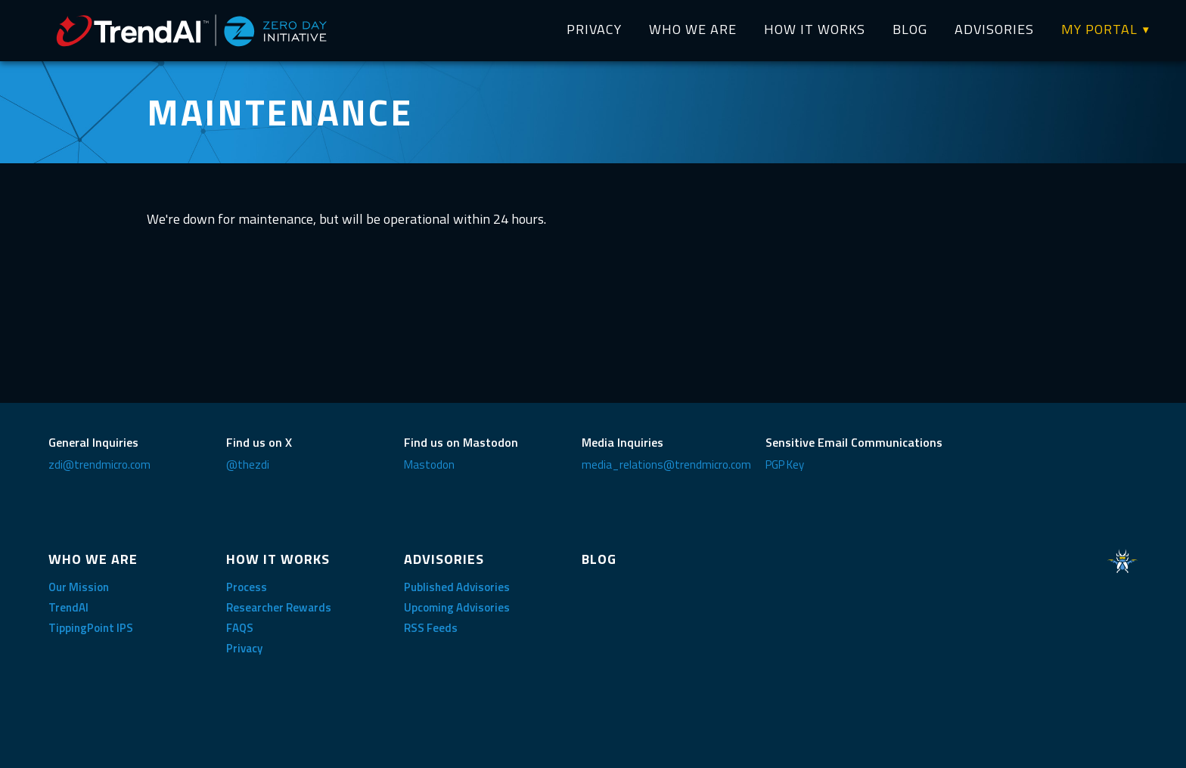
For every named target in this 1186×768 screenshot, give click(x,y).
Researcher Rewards (278, 607)
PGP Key (784, 464)
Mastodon (429, 464)
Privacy (244, 648)
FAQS (239, 627)
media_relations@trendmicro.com (666, 464)
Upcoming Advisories (457, 607)
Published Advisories (457, 587)
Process (246, 587)
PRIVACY (594, 29)
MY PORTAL (1099, 29)
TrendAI (68, 607)
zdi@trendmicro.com (99, 464)
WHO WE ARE (693, 29)
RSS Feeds (431, 627)
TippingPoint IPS (90, 627)
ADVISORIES (994, 29)
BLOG (910, 29)
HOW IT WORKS (814, 29)
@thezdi (247, 464)
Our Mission (78, 587)
